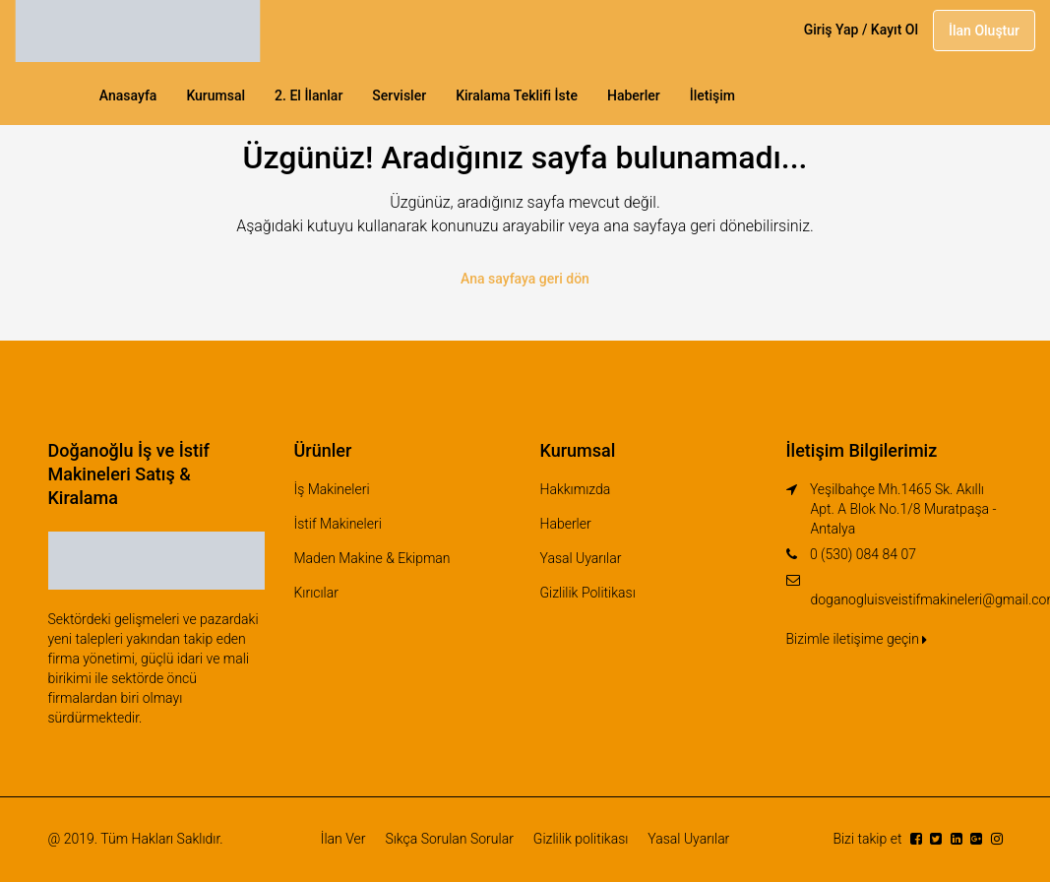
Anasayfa (128, 95)
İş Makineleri (332, 489)
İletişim (712, 95)
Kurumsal (215, 95)
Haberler (633, 95)
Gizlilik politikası (581, 839)
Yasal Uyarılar (581, 558)
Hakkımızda (575, 489)
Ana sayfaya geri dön (525, 278)
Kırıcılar (316, 592)
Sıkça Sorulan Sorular (449, 839)
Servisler (399, 95)
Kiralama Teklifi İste (517, 95)
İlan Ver (343, 839)
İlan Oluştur (984, 30)
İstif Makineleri (338, 524)
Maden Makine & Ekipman (372, 558)
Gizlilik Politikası (588, 592)
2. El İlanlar (308, 95)
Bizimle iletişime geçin (857, 639)
